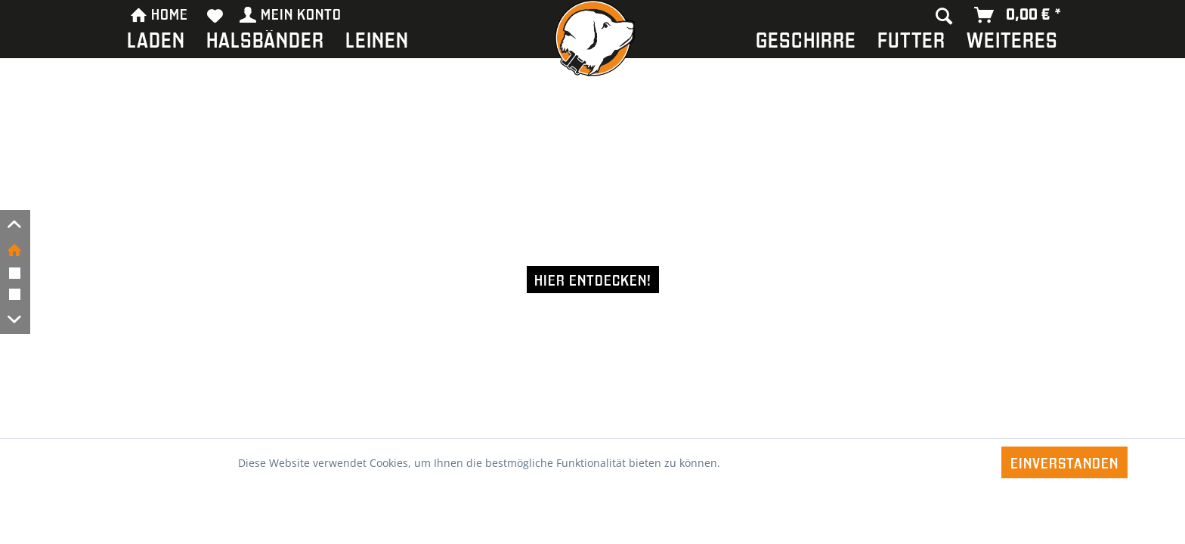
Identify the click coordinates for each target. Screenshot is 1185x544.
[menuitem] (156, 42)
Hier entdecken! (592, 279)
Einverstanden (1064, 462)
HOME (159, 13)
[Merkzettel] (215, 15)
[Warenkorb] (1018, 15)
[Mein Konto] (291, 15)
